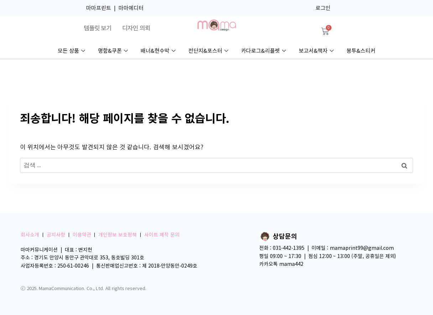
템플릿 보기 (98, 28)
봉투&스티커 (360, 50)
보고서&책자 (316, 51)
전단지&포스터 (208, 51)
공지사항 (56, 234)
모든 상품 (71, 51)
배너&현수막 (158, 51)
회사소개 (30, 234)
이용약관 (82, 234)
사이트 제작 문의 (161, 234)
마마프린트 (98, 8)
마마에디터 (131, 8)
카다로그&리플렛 (263, 51)
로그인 (322, 8)
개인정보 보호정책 (117, 234)
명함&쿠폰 (113, 51)
